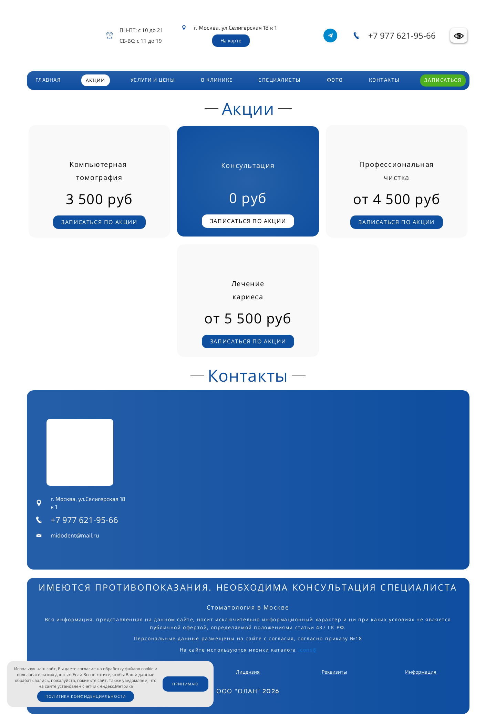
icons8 (307, 649)
